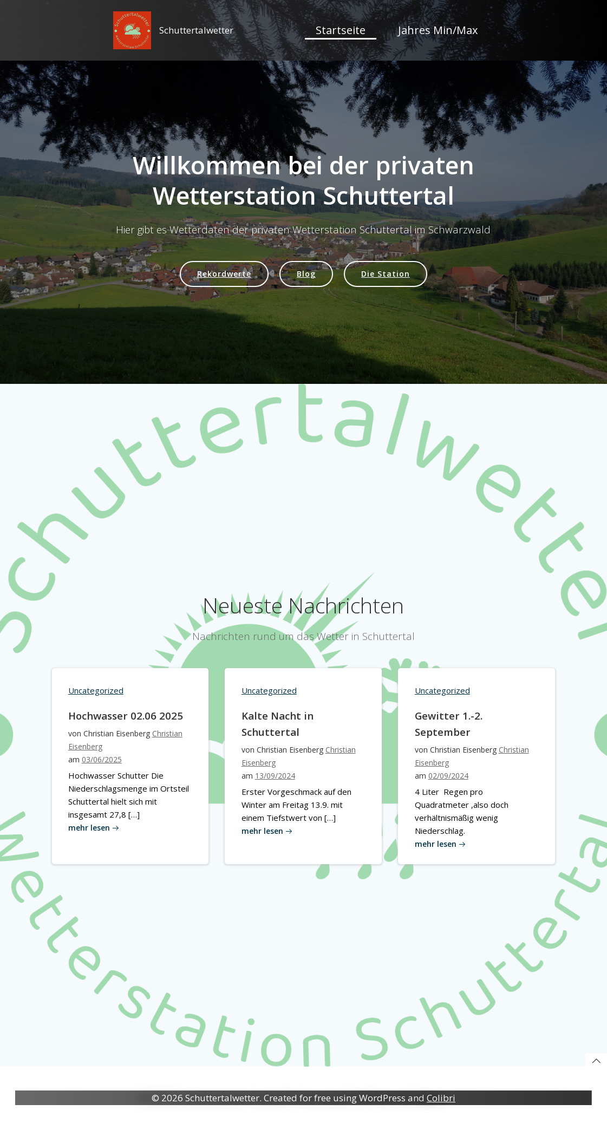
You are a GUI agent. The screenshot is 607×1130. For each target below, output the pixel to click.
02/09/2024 (448, 783)
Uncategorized (95, 697)
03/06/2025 (102, 766)
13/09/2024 (274, 783)
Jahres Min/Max (438, 29)
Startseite (340, 29)
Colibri (441, 1098)
